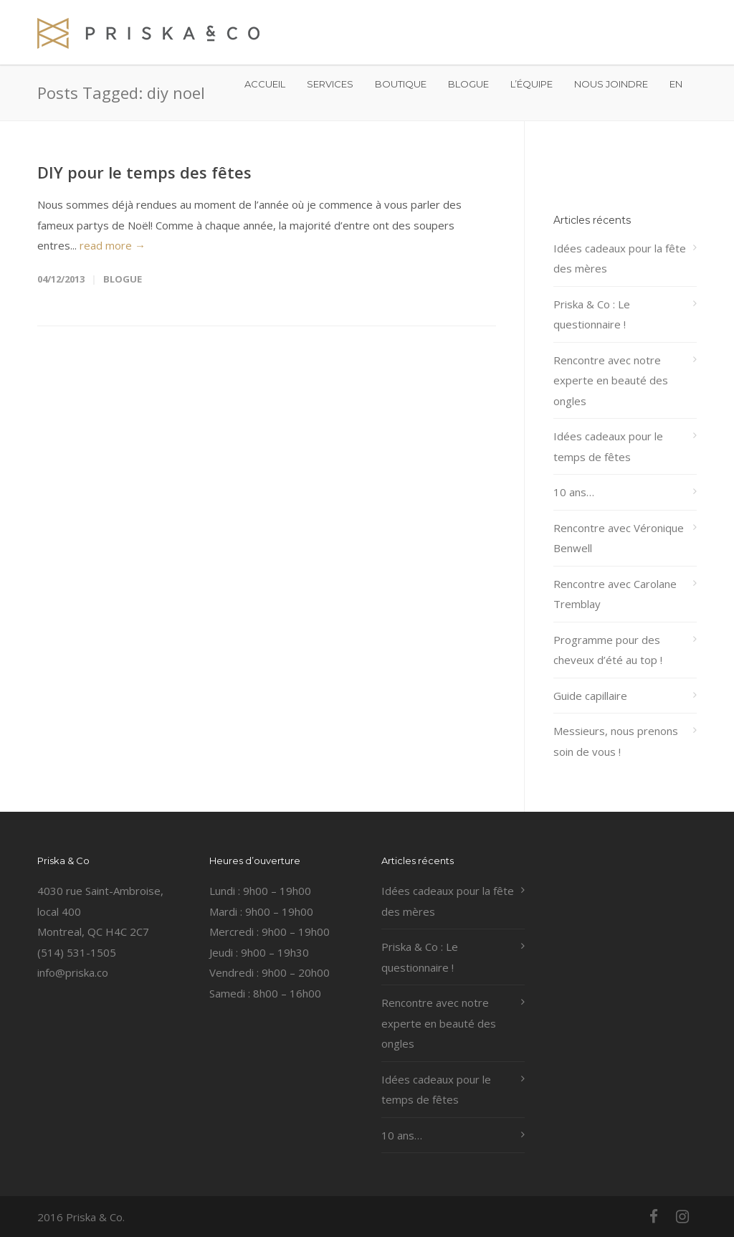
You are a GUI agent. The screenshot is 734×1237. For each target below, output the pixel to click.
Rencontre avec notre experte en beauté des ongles (610, 380)
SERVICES (330, 84)
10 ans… (573, 492)
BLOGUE (468, 84)
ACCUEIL (264, 84)
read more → (113, 245)
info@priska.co (72, 972)
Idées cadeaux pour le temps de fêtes (608, 446)
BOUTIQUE (400, 84)
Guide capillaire (590, 695)
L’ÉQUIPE (531, 84)
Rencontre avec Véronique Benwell (618, 538)
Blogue (122, 278)
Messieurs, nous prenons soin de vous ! (615, 741)
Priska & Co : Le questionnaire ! (591, 314)
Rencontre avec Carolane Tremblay (615, 594)
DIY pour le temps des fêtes (144, 172)
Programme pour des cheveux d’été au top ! (607, 650)
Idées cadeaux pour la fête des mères (619, 258)
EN (675, 84)
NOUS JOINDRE (611, 84)
